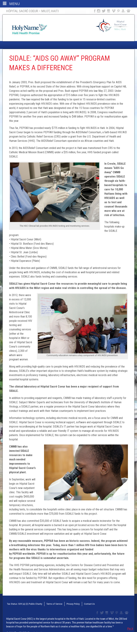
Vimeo (114, 11)
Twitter (103, 11)
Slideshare (129, 11)
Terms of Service (50, 603)
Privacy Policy (68, 603)
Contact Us (83, 603)
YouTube (108, 11)
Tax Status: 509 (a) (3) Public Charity (22, 603)
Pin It (130, 628)
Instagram (99, 11)
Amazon (123, 11)
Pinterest (118, 11)
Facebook (94, 11)
